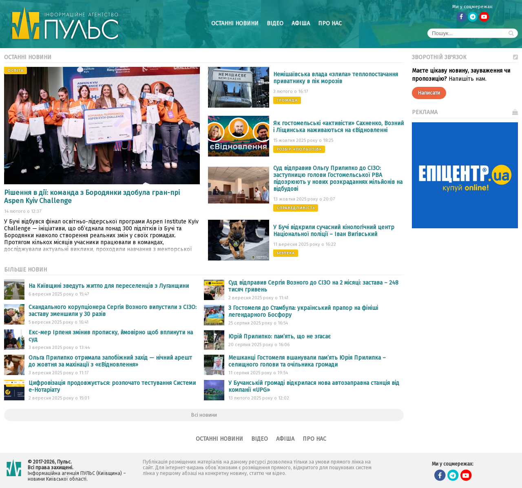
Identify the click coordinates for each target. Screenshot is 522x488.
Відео (275, 23)
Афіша (301, 23)
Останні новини (235, 23)
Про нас (330, 23)
